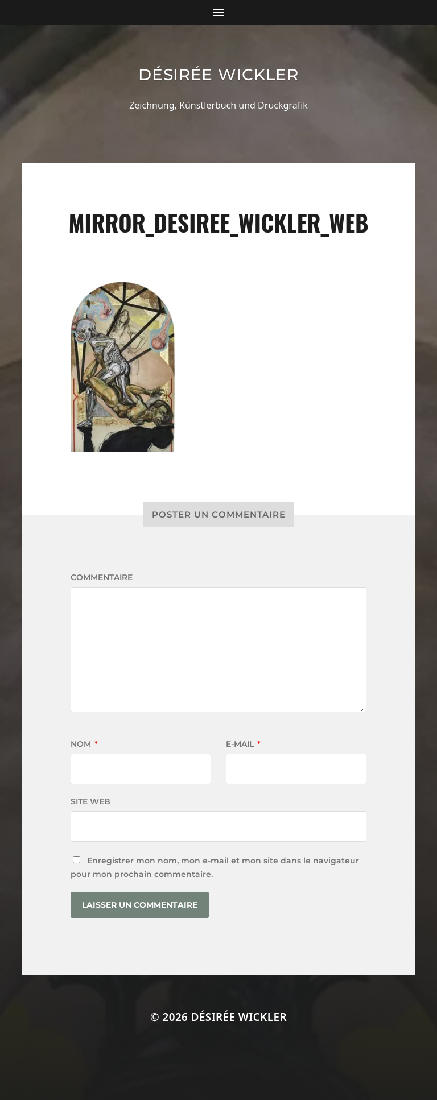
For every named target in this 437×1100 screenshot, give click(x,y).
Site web (90, 801)
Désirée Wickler (218, 74)
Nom (84, 744)
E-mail (243, 744)
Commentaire (102, 577)
